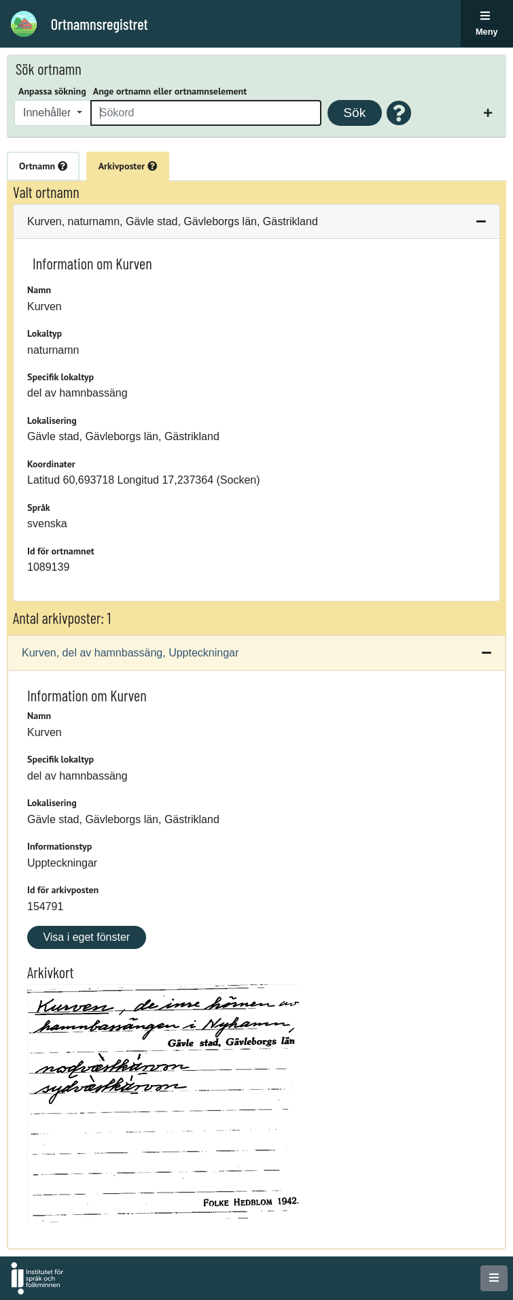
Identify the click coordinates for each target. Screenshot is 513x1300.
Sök (354, 112)
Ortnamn (43, 166)
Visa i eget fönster (86, 937)
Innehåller (48, 112)
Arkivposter (128, 166)
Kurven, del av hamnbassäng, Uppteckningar (130, 653)
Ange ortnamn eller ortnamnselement (170, 91)
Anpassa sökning (52, 91)
